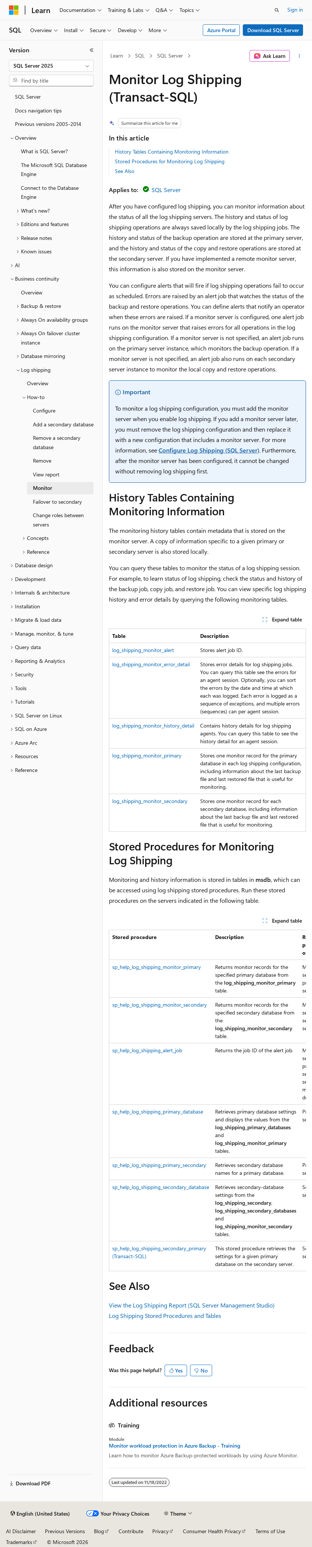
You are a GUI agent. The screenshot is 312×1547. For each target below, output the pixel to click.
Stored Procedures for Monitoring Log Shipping (169, 161)
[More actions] (299, 56)
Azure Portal (221, 30)
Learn (116, 55)
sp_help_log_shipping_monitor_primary (156, 966)
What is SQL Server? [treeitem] (44, 151)
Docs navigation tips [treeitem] (38, 110)
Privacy (160, 1531)
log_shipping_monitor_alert (143, 650)
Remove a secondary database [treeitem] (56, 442)
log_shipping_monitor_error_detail (151, 664)
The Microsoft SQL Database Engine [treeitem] (54, 169)
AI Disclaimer (21, 1531)
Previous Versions (65, 1531)
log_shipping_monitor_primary (146, 755)
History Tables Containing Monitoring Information (172, 151)
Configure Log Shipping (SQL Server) (209, 450)
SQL (140, 55)
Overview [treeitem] (31, 292)
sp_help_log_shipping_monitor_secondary (159, 1004)
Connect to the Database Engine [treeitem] (50, 192)
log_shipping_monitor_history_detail (153, 725)
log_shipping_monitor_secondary (149, 801)
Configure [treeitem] (44, 410)
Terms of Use (270, 1531)
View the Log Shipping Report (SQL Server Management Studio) (192, 1305)
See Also (124, 171)
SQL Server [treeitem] (28, 96)
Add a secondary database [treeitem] (63, 424)
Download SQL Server (273, 30)
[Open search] (276, 10)
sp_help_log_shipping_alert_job (147, 1050)
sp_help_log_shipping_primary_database (157, 1111)
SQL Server (170, 55)
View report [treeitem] (46, 474)
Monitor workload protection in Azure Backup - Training (174, 1445)
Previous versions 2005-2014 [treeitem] (48, 123)
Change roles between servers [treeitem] (58, 520)
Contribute (131, 1531)
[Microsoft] (14, 10)
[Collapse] (92, 50)
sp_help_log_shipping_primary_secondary (159, 1164)
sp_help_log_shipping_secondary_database (160, 1187)
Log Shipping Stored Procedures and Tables (165, 1315)
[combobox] (51, 66)
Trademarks (19, 1542)
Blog (99, 1531)
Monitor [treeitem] (42, 487)
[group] (207, 1100)
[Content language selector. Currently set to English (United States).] (40, 1514)
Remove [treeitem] (42, 460)
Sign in (295, 9)
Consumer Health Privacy (212, 1531)
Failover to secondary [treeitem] (57, 501)
